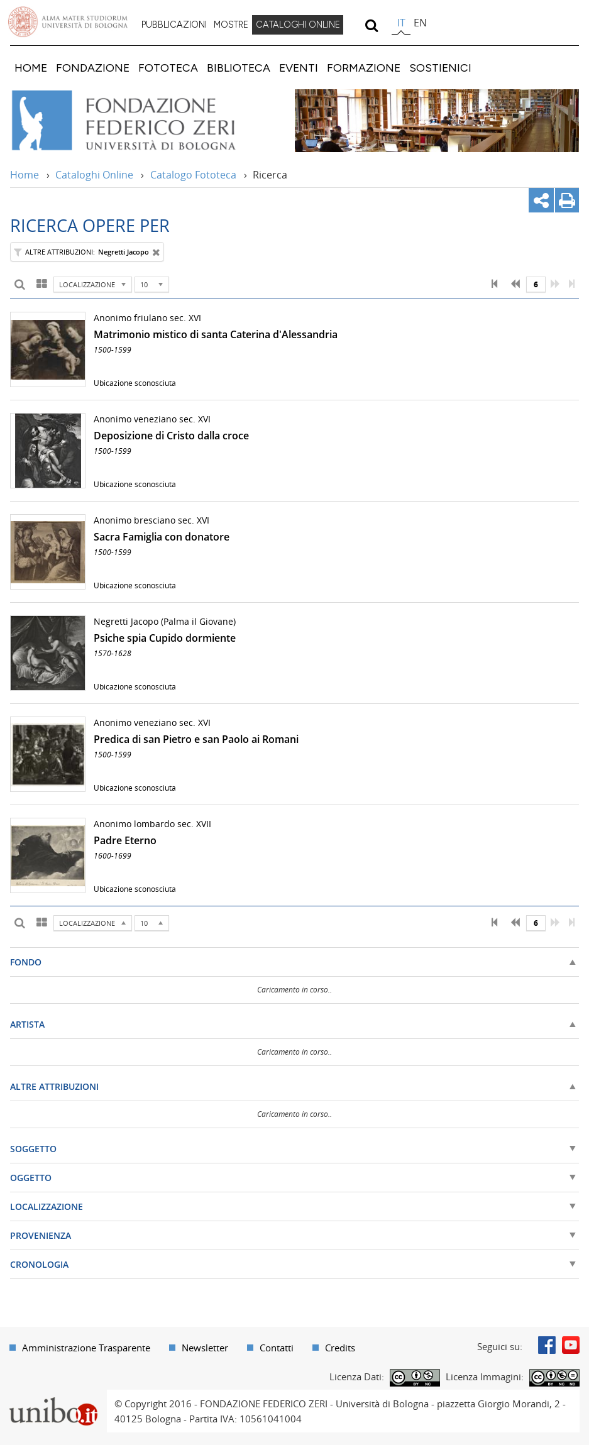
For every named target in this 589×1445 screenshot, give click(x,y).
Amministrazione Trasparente (86, 1347)
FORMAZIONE (363, 67)
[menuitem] (174, 25)
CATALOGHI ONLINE (298, 24)
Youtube (571, 1345)
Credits (340, 1347)
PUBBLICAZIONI (174, 24)
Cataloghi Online (94, 175)
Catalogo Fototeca (193, 175)
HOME (30, 67)
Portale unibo (53, 1397)
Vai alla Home (140, 120)
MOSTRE (231, 24)
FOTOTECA (168, 67)
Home (24, 175)
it (401, 23)
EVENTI (298, 67)
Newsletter (205, 1347)
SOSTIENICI (440, 67)
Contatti (277, 1347)
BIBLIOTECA (238, 67)
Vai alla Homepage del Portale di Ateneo (68, 22)
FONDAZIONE (92, 67)
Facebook (547, 1345)
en (420, 23)
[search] (371, 25)
